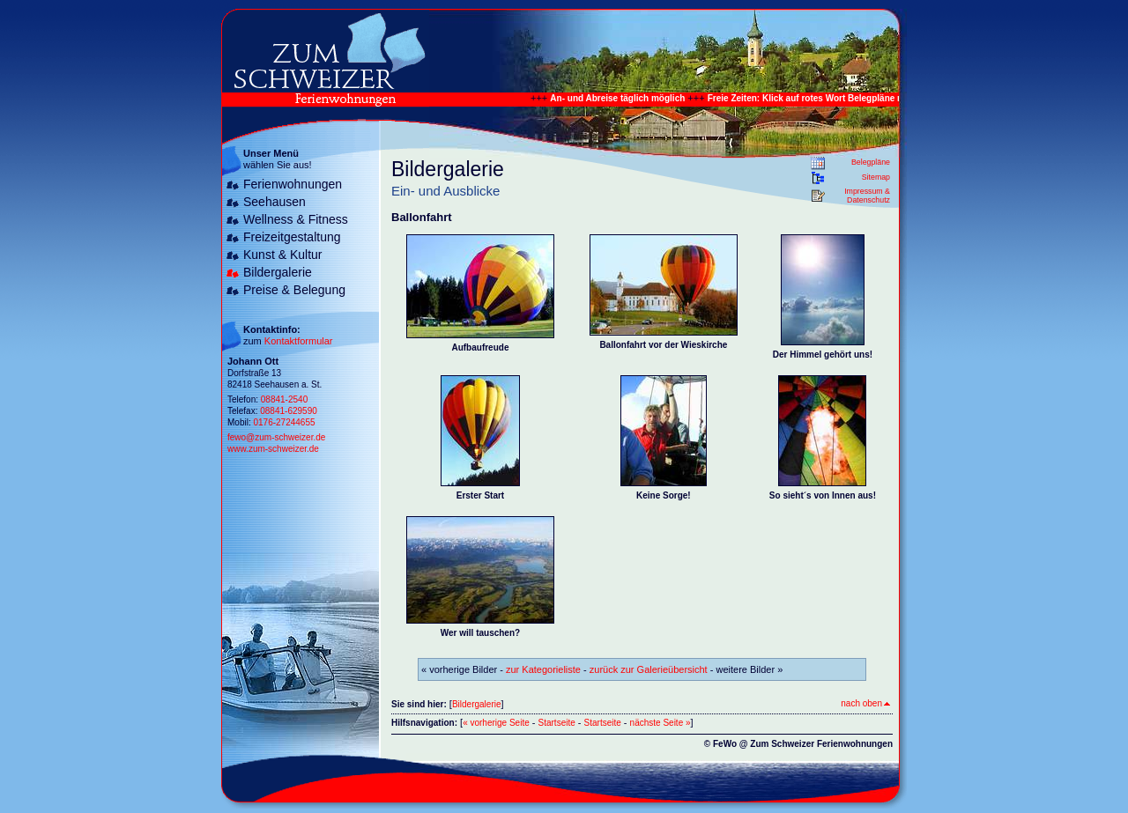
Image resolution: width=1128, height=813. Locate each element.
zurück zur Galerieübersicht (649, 669)
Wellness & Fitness (295, 219)
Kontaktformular (298, 341)
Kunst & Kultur (283, 255)
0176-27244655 (284, 422)
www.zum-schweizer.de (273, 449)
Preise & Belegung (294, 290)
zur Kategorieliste (543, 669)
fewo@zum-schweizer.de (276, 437)
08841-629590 (288, 411)
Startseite (556, 723)
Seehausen (274, 202)
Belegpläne (870, 162)
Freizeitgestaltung (292, 237)
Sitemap (876, 177)
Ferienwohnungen (292, 184)
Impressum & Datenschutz (867, 195)
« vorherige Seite (496, 723)
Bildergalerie (277, 272)
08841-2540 (284, 399)
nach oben (865, 703)
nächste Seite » (660, 723)
